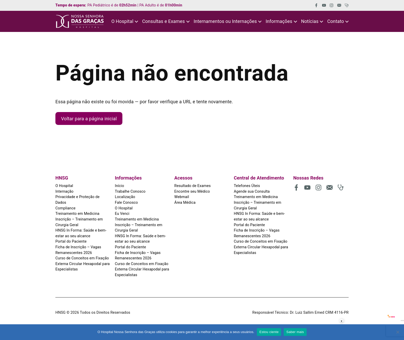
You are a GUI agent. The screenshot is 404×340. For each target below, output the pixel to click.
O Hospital (64, 186)
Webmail (181, 197)
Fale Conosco (126, 202)
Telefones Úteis (247, 186)
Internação (64, 191)
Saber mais (295, 332)
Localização (125, 197)
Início (119, 186)
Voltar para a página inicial (89, 118)
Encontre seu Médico (192, 191)
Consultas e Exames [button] (163, 21)
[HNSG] (79, 21)
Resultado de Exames (192, 186)
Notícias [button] (309, 21)
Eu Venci (122, 213)
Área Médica (185, 202)
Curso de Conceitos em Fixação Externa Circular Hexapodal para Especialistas (82, 263)
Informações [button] (279, 21)
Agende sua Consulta (252, 191)
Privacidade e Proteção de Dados (77, 200)
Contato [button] (335, 21)
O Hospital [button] (122, 21)
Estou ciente (269, 332)
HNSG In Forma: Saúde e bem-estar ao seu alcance (80, 233)
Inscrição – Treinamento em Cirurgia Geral (79, 222)
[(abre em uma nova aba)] (314, 5)
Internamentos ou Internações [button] (225, 21)
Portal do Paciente (71, 241)
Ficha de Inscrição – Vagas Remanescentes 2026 (78, 250)
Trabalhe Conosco (130, 191)
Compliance (65, 208)
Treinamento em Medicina (77, 213)
